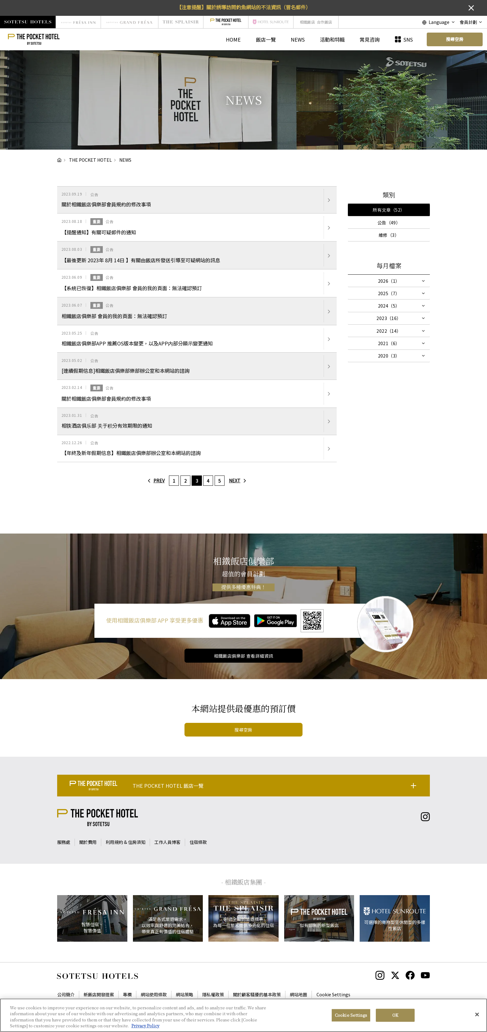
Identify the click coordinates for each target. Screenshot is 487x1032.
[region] (243, 1015)
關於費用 (88, 842)
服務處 (63, 842)
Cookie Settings (333, 994)
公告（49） (389, 222)
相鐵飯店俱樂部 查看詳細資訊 (243, 656)
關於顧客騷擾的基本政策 (257, 994)
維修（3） (389, 235)
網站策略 (184, 994)
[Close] (477, 1014)
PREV (155, 480)
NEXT (239, 480)
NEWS (298, 39)
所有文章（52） (389, 210)
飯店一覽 (266, 39)
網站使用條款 (154, 994)
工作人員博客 (167, 842)
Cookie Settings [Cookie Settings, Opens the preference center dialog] (351, 1015)
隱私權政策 (213, 994)
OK (395, 1015)
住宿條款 (198, 842)
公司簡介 (66, 994)
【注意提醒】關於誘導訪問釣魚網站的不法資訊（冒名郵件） (243, 7)
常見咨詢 (370, 39)
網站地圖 (298, 994)
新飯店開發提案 (99, 994)
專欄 (127, 994)
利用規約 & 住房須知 (125, 842)
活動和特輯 (332, 39)
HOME (233, 39)
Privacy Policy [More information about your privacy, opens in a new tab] (145, 1026)
